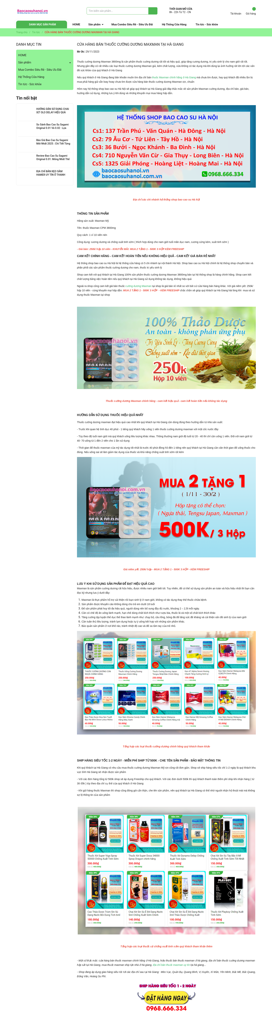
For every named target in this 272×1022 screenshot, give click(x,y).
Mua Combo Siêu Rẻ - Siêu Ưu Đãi (132, 24)
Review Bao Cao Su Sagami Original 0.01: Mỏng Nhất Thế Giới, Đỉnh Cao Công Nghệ (53, 159)
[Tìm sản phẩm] (122, 11)
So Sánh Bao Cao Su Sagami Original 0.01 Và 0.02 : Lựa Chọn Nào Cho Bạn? (52, 128)
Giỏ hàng (251, 11)
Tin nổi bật (26, 98)
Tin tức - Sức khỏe (207, 24)
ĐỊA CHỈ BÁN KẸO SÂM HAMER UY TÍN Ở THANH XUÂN (50, 175)
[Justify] (153, 11)
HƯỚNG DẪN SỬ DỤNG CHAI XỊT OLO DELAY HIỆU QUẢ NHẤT (52, 112)
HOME (76, 24)
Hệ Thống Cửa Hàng (174, 24)
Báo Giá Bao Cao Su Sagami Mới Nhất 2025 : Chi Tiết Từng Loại (53, 144)
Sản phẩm (94, 24)
